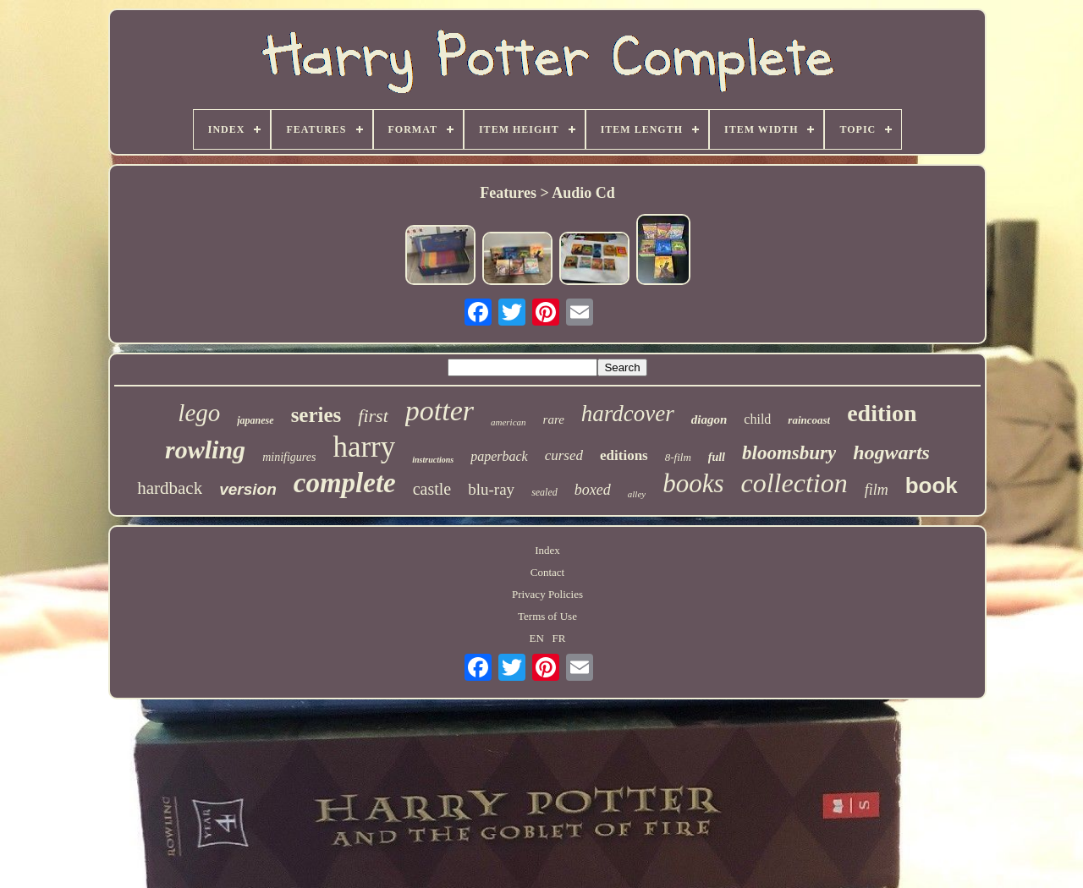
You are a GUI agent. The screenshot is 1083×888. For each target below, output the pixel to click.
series (316, 414)
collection (793, 483)
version (248, 489)
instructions (433, 459)
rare (553, 419)
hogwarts (891, 452)
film (876, 489)
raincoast (809, 420)
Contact (547, 572)
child (757, 419)
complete (345, 483)
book (931, 485)
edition (881, 413)
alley (637, 494)
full (716, 457)
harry (364, 446)
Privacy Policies (547, 594)
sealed (544, 492)
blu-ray (491, 489)
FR (559, 638)
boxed (592, 489)
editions (624, 455)
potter (439, 410)
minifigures (289, 457)
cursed (564, 455)
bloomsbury (789, 452)
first (373, 415)
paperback (499, 456)
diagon (709, 419)
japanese (255, 420)
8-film (678, 457)
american (508, 422)
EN (537, 638)
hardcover (627, 413)
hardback (169, 488)
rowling (205, 449)
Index (547, 550)
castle (432, 489)
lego (199, 412)
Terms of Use (547, 616)
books (692, 483)
